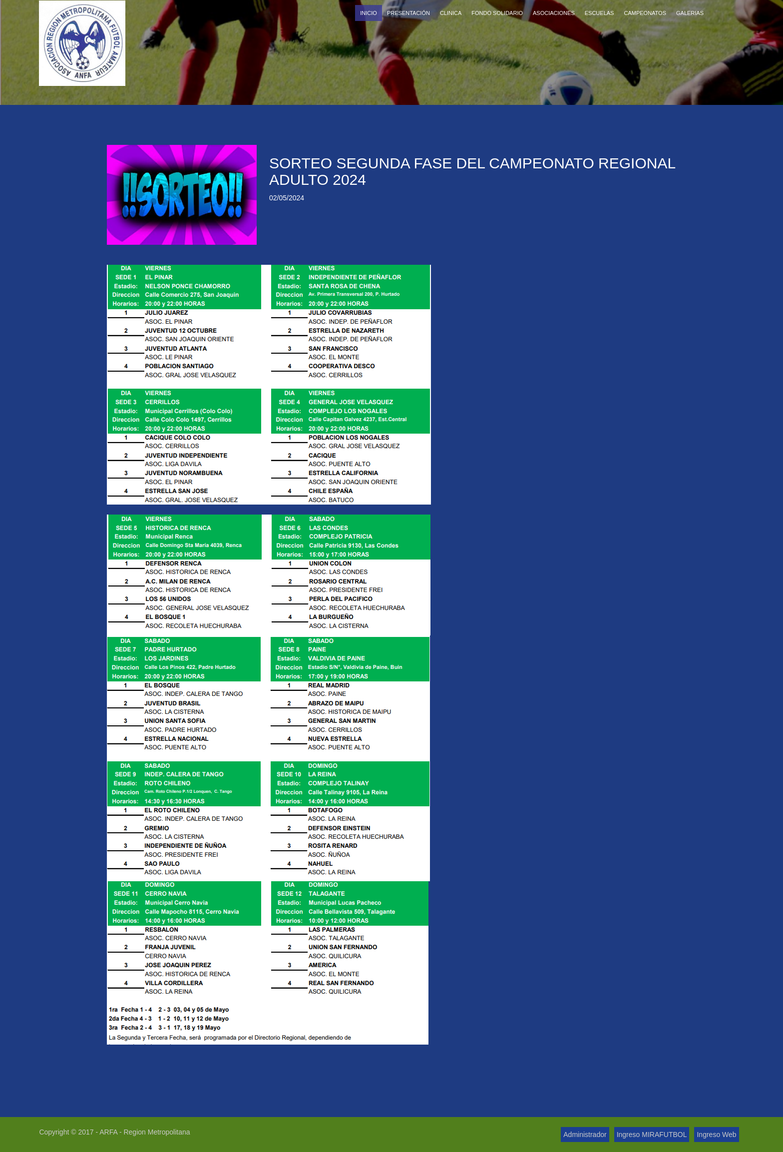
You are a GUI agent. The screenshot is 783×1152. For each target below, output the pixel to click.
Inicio (368, 13)
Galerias (690, 13)
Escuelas (599, 13)
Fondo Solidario (497, 13)
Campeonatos (645, 13)
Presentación (408, 13)
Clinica (450, 13)
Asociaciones (554, 13)
